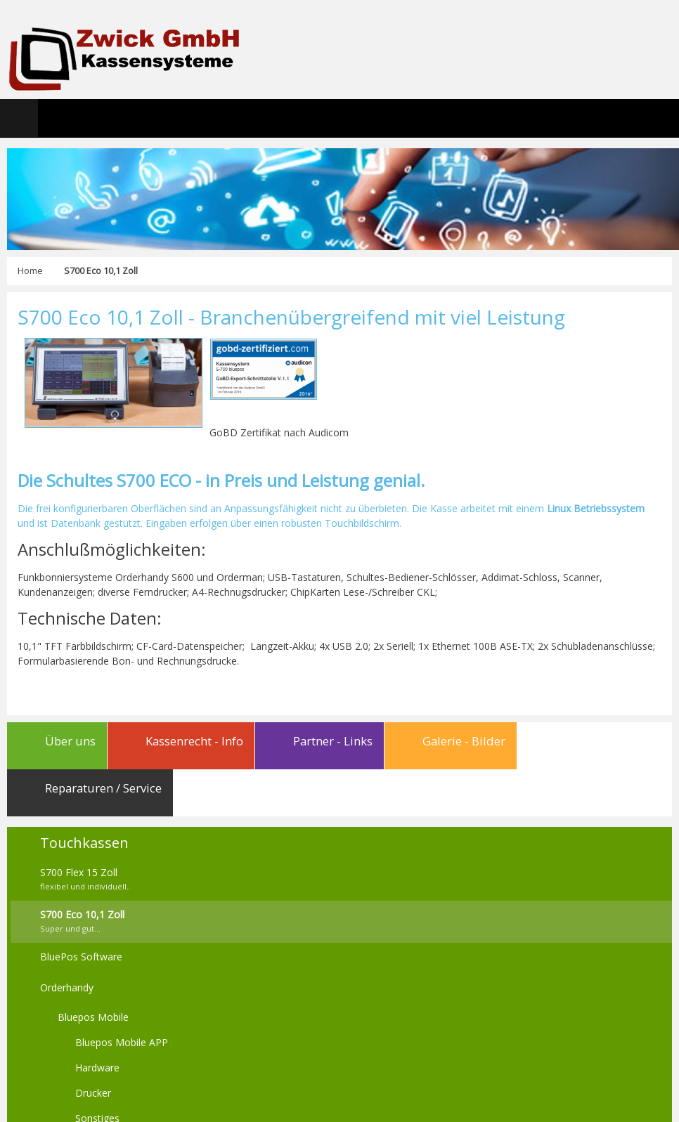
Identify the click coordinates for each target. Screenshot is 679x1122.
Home (30, 271)
